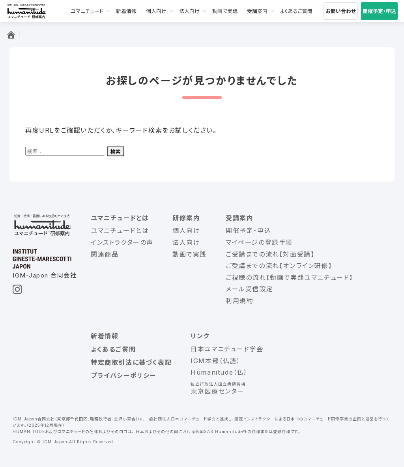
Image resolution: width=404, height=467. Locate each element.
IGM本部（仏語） (215, 361)
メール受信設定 (249, 289)
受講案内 (257, 11)
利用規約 (239, 301)
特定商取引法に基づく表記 (131, 362)
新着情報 (126, 11)
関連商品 (104, 254)
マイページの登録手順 (259, 242)
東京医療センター (217, 391)
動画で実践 (225, 11)
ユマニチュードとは (120, 218)
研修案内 (186, 218)
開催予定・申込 (379, 11)
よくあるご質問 (296, 11)
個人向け (156, 11)
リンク (200, 336)
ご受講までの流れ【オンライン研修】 (279, 266)
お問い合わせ (340, 11)
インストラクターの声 (122, 242)
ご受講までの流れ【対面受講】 (270, 254)
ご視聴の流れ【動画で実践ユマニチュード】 (289, 277)
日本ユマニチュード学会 (227, 349)
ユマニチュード (87, 11)
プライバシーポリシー (123, 375)
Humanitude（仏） (219, 372)
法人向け (189, 11)
